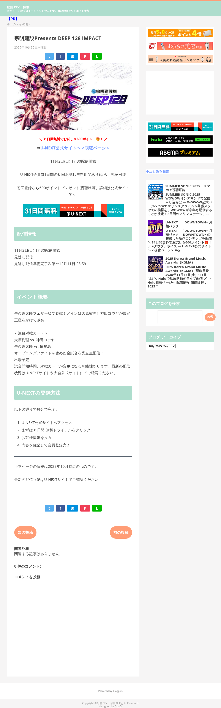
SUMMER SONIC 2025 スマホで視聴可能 (188, 188)
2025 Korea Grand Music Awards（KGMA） (186, 260)
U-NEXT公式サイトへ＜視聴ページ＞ (75, 148)
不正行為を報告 (157, 171)
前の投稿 (121, 532)
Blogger (117, 690)
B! (72, 56)
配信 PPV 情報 (18, 7)
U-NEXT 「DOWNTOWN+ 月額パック (189, 224)
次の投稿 (25, 532)
